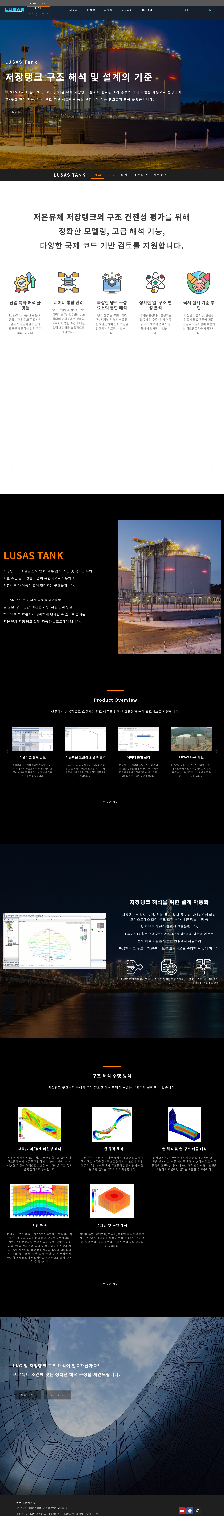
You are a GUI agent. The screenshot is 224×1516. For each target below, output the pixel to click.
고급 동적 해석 (112, 1148)
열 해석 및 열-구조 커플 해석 (184, 1148)
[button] (7, 751)
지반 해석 (39, 1225)
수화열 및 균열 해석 (112, 1225)
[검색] (195, 10)
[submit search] (211, 10)
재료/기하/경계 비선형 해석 (39, 1148)
